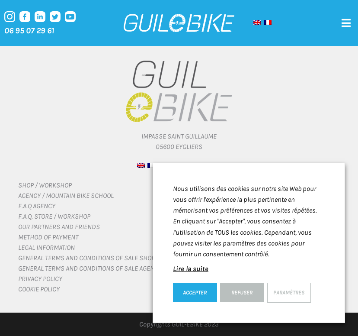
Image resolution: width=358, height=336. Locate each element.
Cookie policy (39, 289)
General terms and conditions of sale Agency (90, 268)
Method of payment (48, 237)
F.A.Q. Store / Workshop (54, 216)
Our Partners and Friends (59, 227)
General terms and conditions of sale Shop (86, 258)
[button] (346, 23)
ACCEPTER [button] (195, 292)
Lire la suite (190, 269)
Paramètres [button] (288, 292)
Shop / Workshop (45, 185)
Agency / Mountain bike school (66, 195)
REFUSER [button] (242, 292)
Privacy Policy (40, 279)
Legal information (46, 247)
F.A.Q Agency (36, 206)
